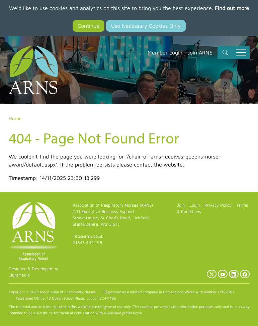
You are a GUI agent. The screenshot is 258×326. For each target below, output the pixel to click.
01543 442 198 (87, 242)
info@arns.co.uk (88, 236)
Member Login (165, 52)
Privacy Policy (218, 205)
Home (15, 118)
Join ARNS (199, 52)
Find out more (232, 8)
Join (181, 205)
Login (194, 205)
